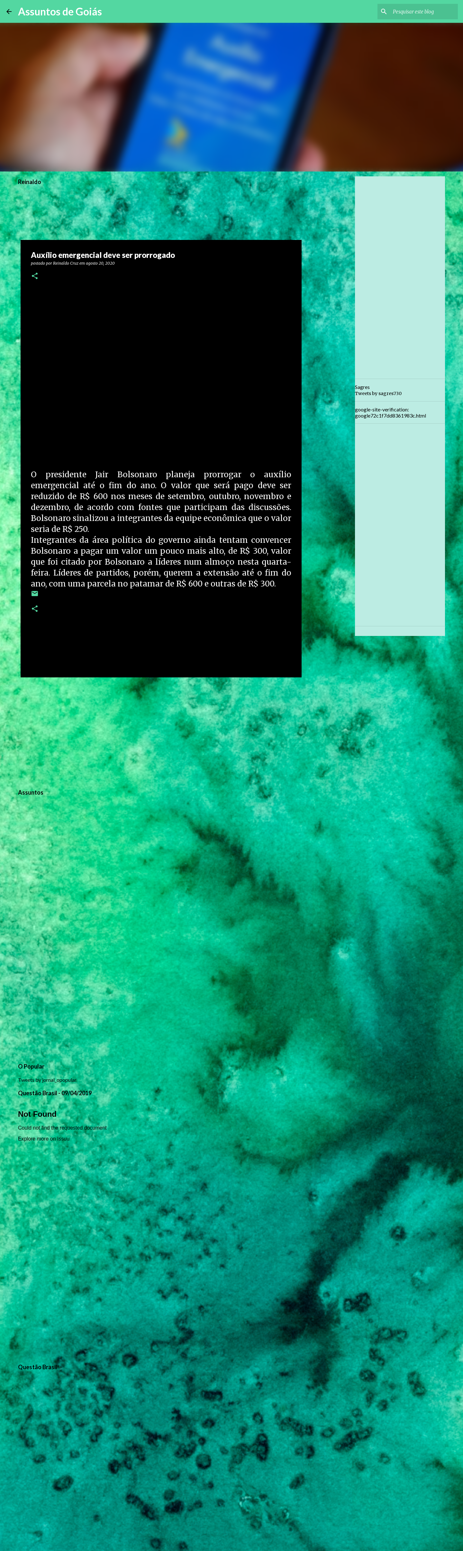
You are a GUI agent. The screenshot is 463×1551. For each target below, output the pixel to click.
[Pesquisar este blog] (424, 11)
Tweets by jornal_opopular (47, 1080)
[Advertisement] (161, 732)
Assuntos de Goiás (60, 11)
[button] (35, 276)
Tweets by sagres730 (378, 393)
